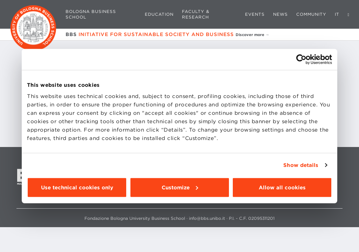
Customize (180, 187)
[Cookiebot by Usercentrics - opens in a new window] (301, 59)
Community (311, 14)
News (280, 14)
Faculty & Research (195, 14)
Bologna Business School (91, 14)
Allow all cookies (282, 187)
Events (255, 14)
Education (159, 14)
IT (337, 14)
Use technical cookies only (77, 187)
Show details (300, 165)
